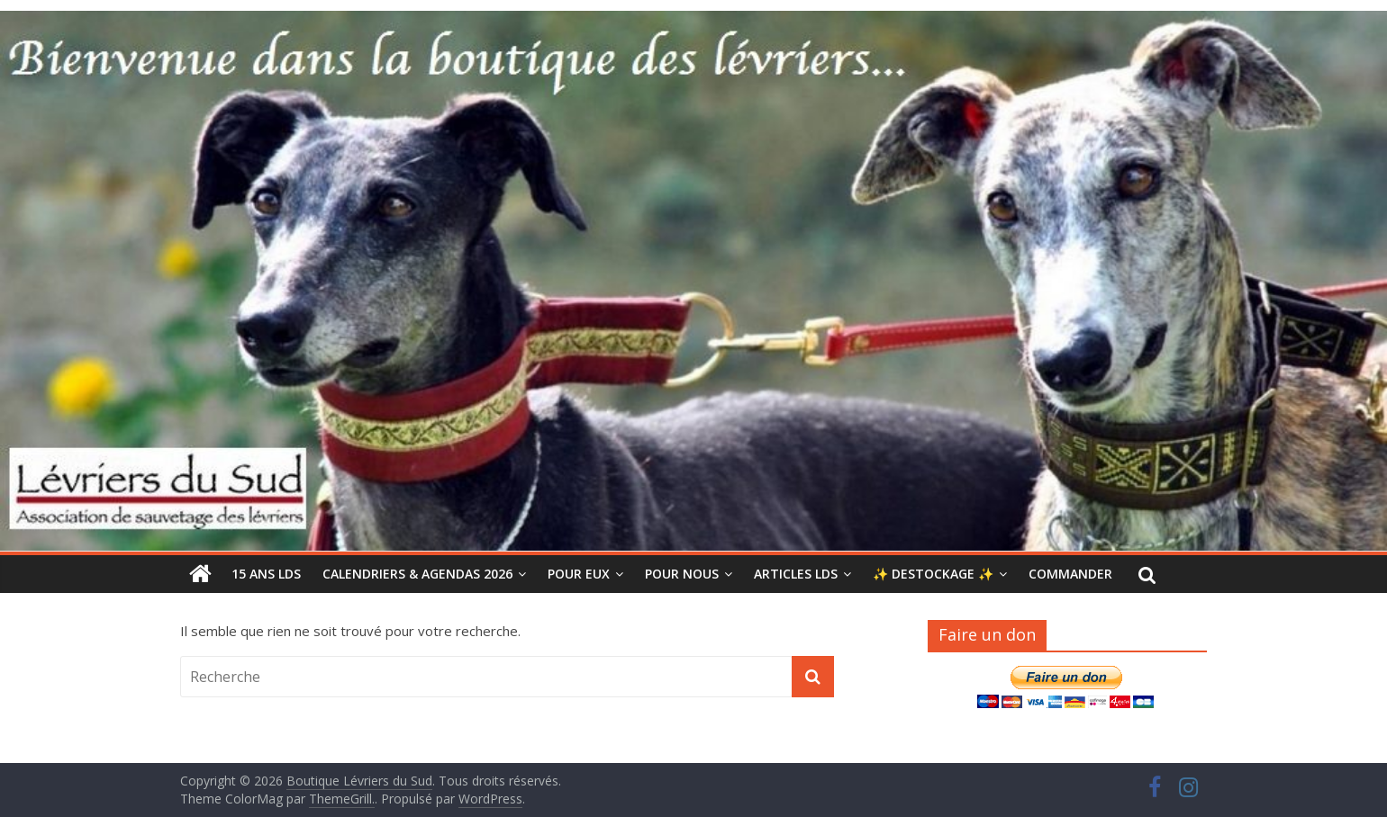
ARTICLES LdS (796, 573)
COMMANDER (1070, 573)
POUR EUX (579, 573)
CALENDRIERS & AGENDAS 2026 (417, 573)
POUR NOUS (682, 573)
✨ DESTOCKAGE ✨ (933, 573)
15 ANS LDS (266, 573)
